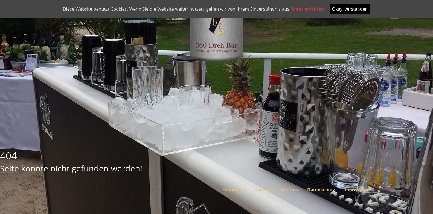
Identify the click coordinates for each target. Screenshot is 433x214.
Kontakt (290, 190)
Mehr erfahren (308, 9)
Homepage (234, 190)
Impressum (355, 190)
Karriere (263, 190)
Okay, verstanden (350, 9)
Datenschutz (321, 190)
